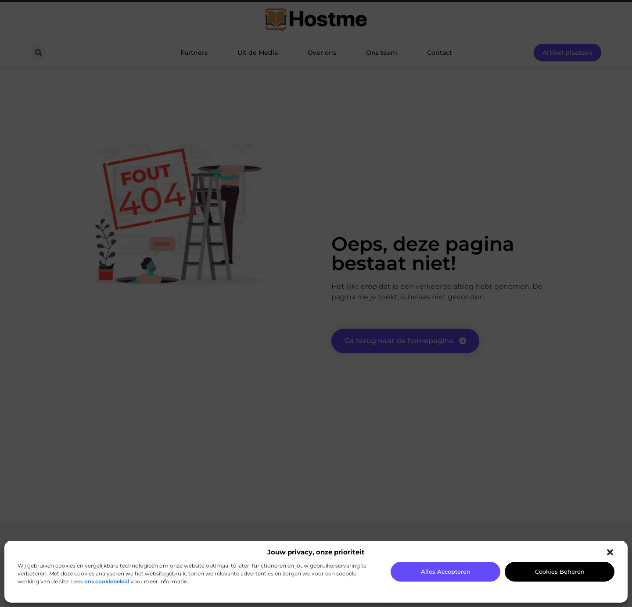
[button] (610, 552)
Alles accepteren (445, 571)
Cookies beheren (560, 571)
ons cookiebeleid (106, 581)
